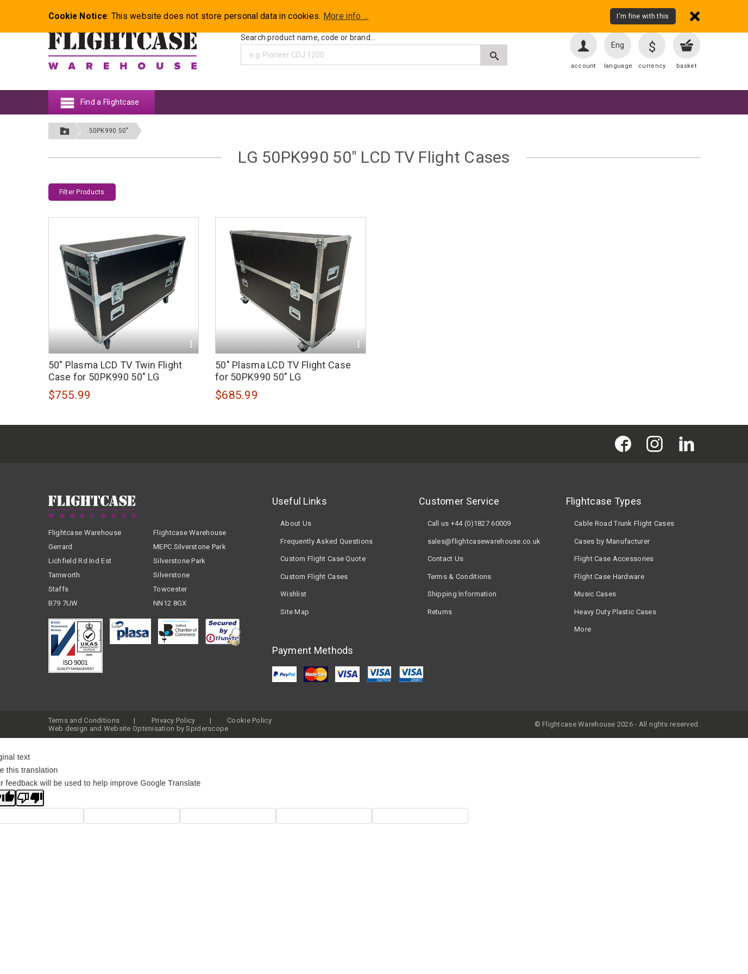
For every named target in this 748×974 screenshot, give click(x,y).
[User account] (583, 45)
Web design (68, 728)
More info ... (346, 16)
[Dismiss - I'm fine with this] (695, 16)
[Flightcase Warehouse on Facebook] (626, 444)
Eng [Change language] (618, 45)
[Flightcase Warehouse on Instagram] (657, 444)
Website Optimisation (139, 728)
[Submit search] (494, 55)
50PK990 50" (109, 131)
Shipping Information (462, 594)
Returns (440, 612)
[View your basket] (686, 45)
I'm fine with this (643, 16)
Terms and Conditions (84, 720)
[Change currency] (651, 45)
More (582, 629)
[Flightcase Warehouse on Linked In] (689, 444)
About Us (295, 523)
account (583, 65)
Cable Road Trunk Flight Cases (624, 523)
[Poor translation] (30, 798)
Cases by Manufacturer (612, 541)
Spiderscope (207, 728)
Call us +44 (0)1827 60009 (469, 523)
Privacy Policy (174, 720)
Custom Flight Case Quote (323, 559)
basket (686, 65)
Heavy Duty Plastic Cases (615, 612)
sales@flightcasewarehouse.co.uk (484, 541)
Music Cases (595, 594)
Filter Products (82, 192)
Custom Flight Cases (314, 576)
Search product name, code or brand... (308, 37)
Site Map (294, 612)
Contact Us (446, 559)
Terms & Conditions (460, 576)
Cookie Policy (249, 720)
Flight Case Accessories (613, 559)
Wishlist (293, 594)
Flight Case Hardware (609, 576)
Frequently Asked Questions (326, 541)
